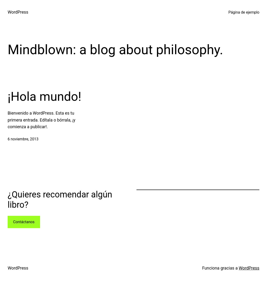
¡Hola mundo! (44, 96)
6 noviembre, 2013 (23, 139)
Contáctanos (24, 222)
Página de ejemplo (243, 12)
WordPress (18, 12)
